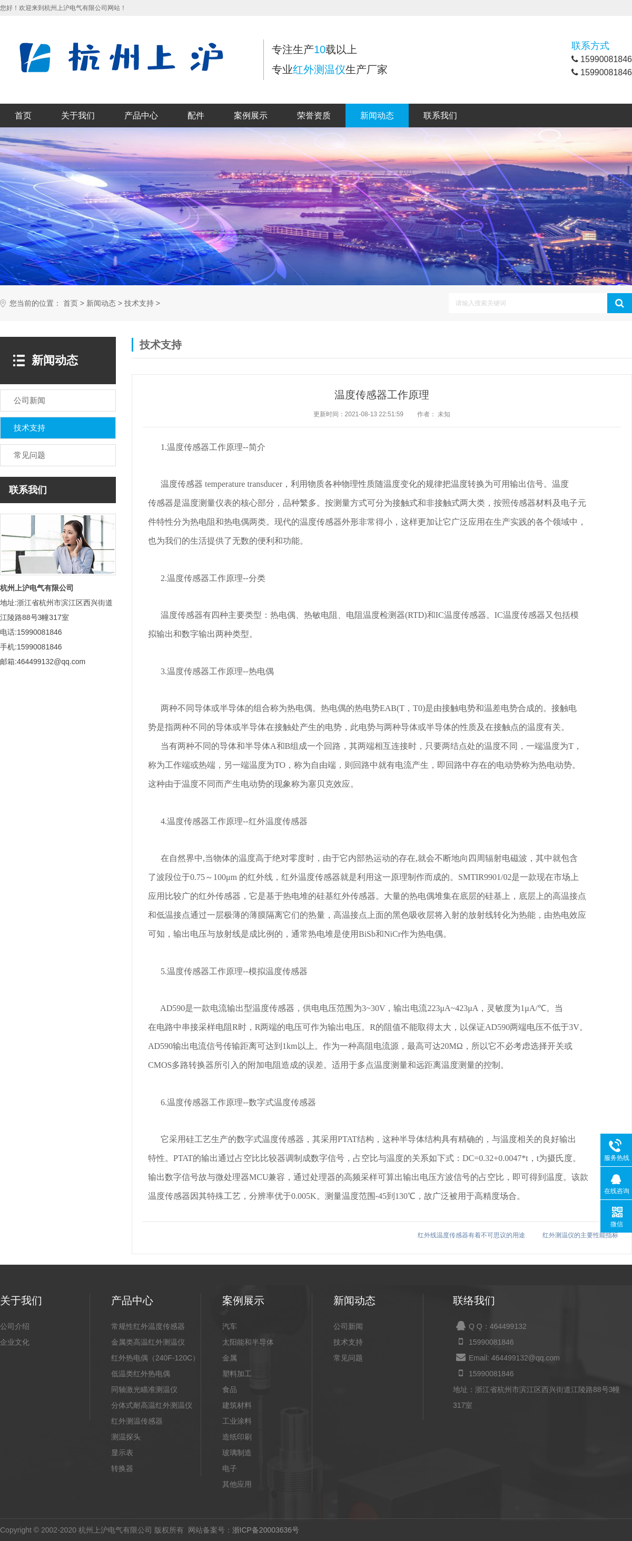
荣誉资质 (314, 115)
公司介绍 (14, 1326)
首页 (23, 115)
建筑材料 (237, 1405)
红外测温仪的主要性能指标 (580, 1235)
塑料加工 (237, 1373)
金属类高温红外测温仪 (148, 1342)
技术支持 (139, 303)
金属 (229, 1358)
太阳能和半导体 (248, 1342)
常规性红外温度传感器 (148, 1326)
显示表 (122, 1452)
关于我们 (78, 115)
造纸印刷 (237, 1437)
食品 (229, 1389)
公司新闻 (348, 1326)
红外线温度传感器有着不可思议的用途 (471, 1235)
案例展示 (251, 115)
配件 (195, 115)
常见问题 (348, 1358)
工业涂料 (237, 1421)
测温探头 (126, 1437)
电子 (229, 1468)
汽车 (229, 1326)
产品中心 (141, 115)
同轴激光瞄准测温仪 (144, 1389)
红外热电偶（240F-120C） (155, 1358)
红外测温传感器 (137, 1421)
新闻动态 (377, 115)
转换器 (122, 1468)
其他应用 (237, 1484)
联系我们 (440, 115)
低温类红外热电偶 (140, 1373)
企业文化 (14, 1342)
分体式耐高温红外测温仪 (151, 1405)
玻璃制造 (237, 1452)
